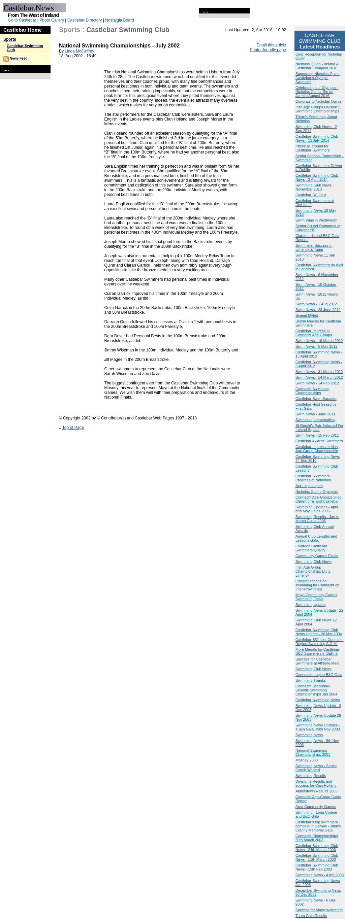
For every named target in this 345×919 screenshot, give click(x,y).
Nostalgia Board (119, 20)
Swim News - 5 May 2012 (316, 346)
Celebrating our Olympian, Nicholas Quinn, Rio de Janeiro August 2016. (317, 92)
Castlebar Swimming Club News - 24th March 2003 (316, 848)
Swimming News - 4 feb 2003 (319, 875)
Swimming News (309, 735)
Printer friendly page (268, 49)
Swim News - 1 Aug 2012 (316, 304)
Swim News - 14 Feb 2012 (317, 383)
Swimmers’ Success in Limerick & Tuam (314, 247)
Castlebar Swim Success (316, 399)
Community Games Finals (316, 556)
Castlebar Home (22, 30)
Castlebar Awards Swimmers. (319, 441)
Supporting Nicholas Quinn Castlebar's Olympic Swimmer (317, 78)
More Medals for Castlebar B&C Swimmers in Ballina (317, 651)
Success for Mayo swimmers (319, 910)
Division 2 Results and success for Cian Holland (316, 783)
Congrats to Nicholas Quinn (318, 101)
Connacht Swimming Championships (312, 391)
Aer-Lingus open (309, 486)
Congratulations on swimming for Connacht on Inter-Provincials (317, 585)
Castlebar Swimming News (317, 700)
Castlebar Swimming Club (127, 29)
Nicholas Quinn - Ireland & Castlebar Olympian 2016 (317, 66)
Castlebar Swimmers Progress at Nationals (313, 478)
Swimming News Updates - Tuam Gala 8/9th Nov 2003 (317, 727)
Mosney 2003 (306, 760)
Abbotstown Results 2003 (316, 791)
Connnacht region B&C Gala (318, 675)
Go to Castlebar (22, 20)
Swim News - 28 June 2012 (318, 310)
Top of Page (73, 427)
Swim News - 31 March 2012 (319, 372)
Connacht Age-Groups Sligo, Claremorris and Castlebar (318, 499)
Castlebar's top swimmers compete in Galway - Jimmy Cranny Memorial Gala (318, 826)
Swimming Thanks (310, 680)
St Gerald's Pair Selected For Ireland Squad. (319, 427)
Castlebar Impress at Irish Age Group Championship (316, 449)
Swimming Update (310, 605)
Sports (9, 39)
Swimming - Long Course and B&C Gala (316, 814)
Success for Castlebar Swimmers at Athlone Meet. (318, 661)
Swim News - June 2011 (315, 414)
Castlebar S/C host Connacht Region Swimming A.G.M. (319, 642)
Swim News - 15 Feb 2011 (317, 435)
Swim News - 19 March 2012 (319, 341)
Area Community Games (315, 807)
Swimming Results (310, 776)
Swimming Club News (313, 561)
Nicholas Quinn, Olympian (316, 491)
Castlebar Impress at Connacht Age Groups (313, 333)
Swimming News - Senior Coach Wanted (316, 768)
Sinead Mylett (306, 315)
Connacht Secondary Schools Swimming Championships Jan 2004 (316, 690)
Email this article (271, 45)
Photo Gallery (51, 20)
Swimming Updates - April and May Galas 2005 (316, 509)
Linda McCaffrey (79, 51)
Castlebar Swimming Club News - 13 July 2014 (316, 138)
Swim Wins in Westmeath (316, 220)
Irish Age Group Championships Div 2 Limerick (313, 571)
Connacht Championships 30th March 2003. (316, 838)
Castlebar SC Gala (310, 195)
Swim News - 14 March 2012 (319, 377)
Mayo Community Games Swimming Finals (316, 597)
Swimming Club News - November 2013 (314, 187)
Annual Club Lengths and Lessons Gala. (316, 538)
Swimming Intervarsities (315, 420)
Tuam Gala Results (311, 916)
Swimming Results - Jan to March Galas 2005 (317, 519)
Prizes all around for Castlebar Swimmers (312, 148)
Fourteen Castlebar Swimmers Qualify (311, 548)
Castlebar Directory (84, 20)
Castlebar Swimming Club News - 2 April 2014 (316, 177)
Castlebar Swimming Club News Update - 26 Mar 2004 (318, 632)
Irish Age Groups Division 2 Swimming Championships (317, 109)
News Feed (18, 58)
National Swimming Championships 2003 (312, 752)
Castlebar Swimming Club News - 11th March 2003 (316, 857)
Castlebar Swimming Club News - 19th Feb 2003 (316, 867)
